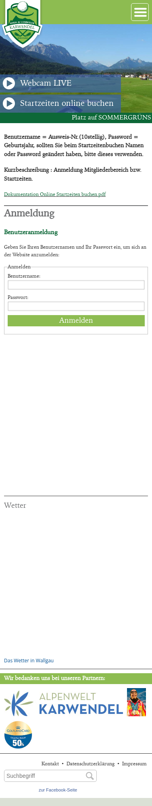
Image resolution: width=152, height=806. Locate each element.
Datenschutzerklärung (91, 763)
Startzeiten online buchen (58, 103)
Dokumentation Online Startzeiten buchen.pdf (55, 194)
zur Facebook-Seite (58, 789)
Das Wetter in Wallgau (29, 660)
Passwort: (18, 297)
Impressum (134, 763)
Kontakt (50, 763)
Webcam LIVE (37, 83)
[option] (76, 68)
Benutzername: (24, 276)
